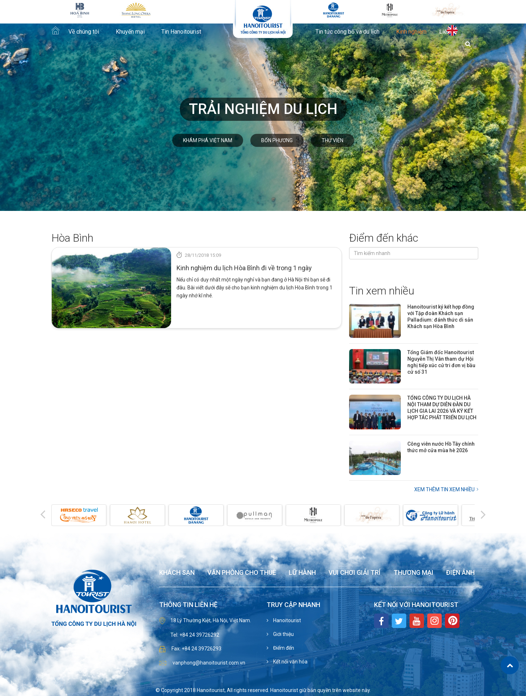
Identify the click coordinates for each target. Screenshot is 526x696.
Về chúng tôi (83, 32)
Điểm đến (283, 648)
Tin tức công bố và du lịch (347, 32)
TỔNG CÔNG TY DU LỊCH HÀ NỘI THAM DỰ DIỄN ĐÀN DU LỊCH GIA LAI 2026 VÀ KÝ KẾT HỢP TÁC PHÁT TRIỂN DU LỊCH (441, 407)
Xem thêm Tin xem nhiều (444, 489)
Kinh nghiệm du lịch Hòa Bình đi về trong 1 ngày (244, 268)
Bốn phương (277, 140)
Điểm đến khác (383, 238)
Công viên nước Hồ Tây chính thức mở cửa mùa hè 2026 (441, 447)
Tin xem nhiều (381, 290)
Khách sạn (177, 572)
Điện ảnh (460, 572)
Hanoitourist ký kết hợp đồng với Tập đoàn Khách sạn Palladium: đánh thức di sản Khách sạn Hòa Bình (440, 316)
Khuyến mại (130, 32)
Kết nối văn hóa (289, 662)
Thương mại (413, 572)
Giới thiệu (283, 634)
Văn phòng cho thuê (241, 572)
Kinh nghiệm (411, 32)
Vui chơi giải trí (354, 572)
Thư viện (332, 140)
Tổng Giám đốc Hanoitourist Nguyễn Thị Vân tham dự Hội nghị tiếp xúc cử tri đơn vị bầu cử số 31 (441, 362)
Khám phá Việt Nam (207, 140)
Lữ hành (302, 572)
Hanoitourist (286, 620)
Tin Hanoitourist (181, 32)
